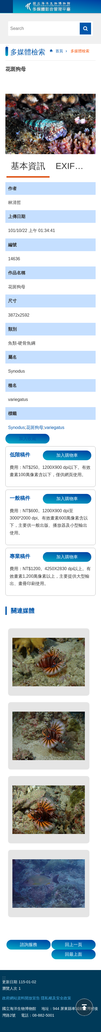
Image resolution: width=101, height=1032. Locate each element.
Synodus (16, 427)
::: (7, 46)
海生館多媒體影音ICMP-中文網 (48, 6)
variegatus (54, 427)
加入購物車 (67, 455)
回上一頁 (73, 944)
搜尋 (85, 28)
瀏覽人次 (9, 988)
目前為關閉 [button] (6, 6)
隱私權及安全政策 (56, 998)
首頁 (59, 51)
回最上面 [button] (73, 954)
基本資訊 (28, 166)
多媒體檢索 (80, 51)
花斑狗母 (34, 427)
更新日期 (9, 982)
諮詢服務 (28, 944)
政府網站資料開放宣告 (21, 998)
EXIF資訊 (74, 166)
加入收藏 (27, 438)
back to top (84, 1007)
